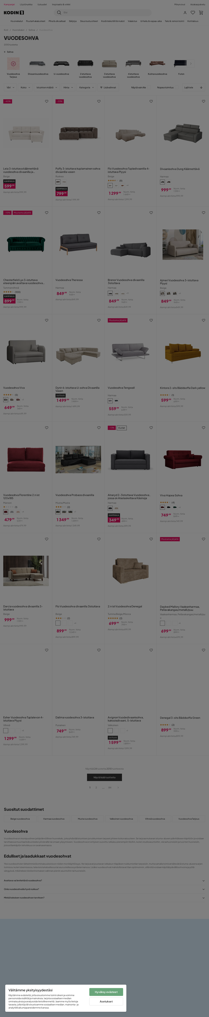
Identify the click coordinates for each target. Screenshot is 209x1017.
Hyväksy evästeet (106, 992)
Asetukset (106, 1001)
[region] (65, 998)
